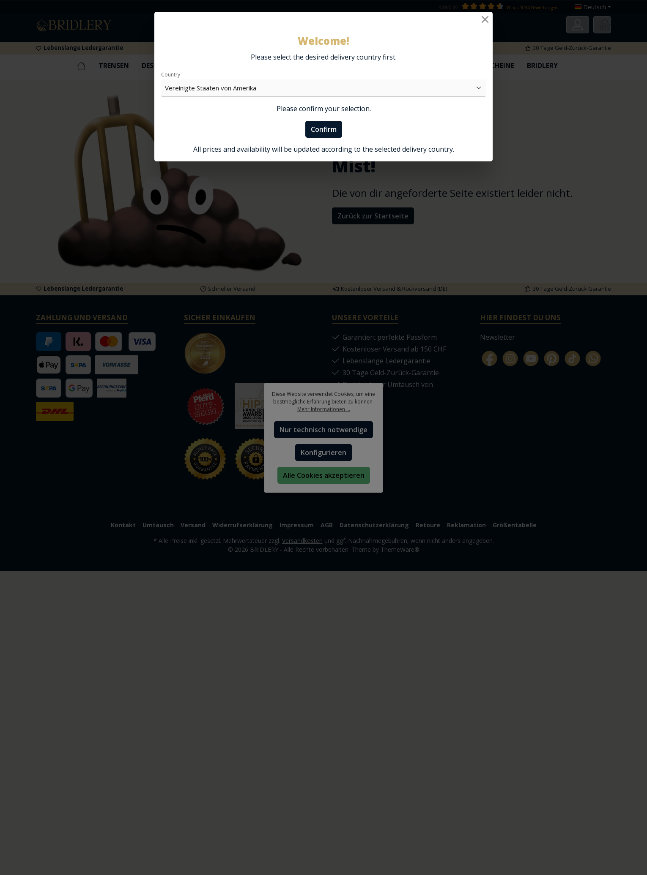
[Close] (485, 19)
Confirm (324, 129)
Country (170, 74)
